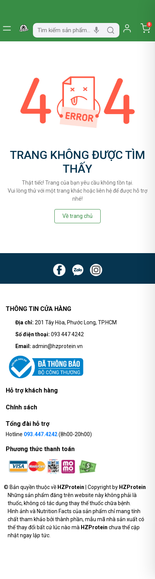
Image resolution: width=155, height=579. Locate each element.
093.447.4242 (40, 434)
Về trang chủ (77, 216)
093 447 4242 (67, 334)
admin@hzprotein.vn (57, 346)
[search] (110, 30)
